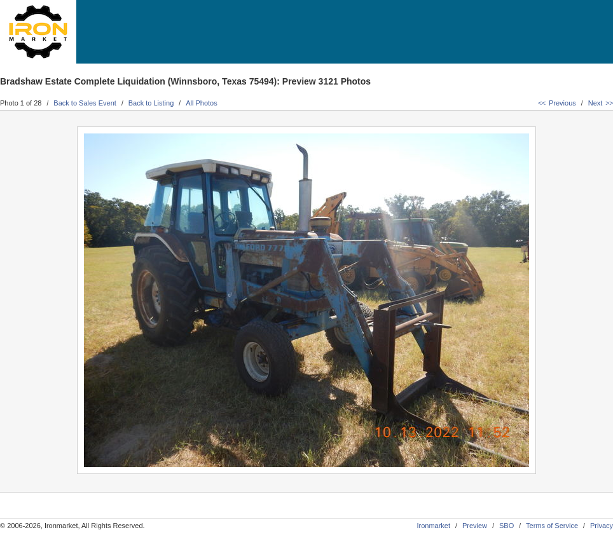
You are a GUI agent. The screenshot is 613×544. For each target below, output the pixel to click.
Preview (474, 525)
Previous (556, 103)
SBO (506, 525)
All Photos (201, 103)
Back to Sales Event (84, 103)
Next (600, 103)
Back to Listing (151, 103)
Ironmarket (433, 525)
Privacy (601, 525)
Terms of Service (552, 525)
